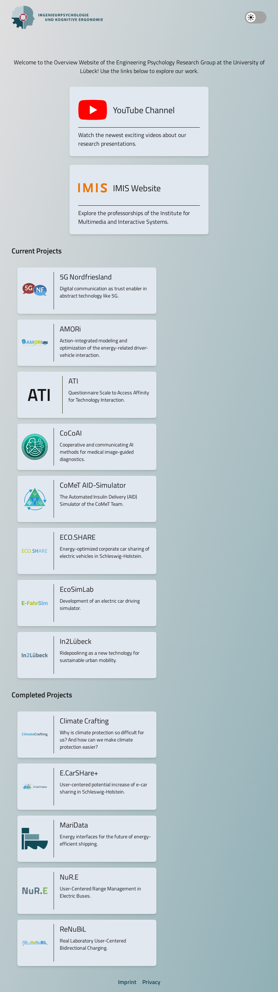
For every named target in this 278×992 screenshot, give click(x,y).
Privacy (151, 982)
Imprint (127, 982)
